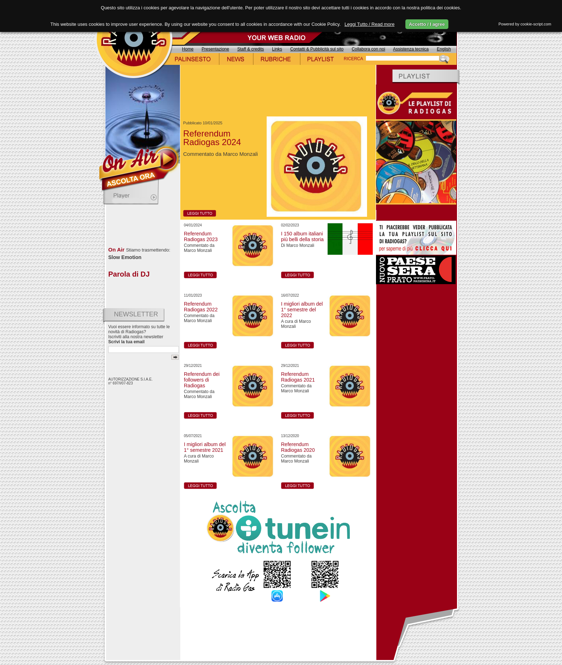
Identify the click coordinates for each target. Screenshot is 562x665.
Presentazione (215, 49)
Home (188, 49)
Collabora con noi (368, 49)
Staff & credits (250, 49)
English (444, 49)
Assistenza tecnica (411, 49)
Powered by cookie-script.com (525, 24)
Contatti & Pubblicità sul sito (317, 49)
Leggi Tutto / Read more (369, 24)
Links (277, 49)
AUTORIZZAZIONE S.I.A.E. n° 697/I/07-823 (130, 381)
